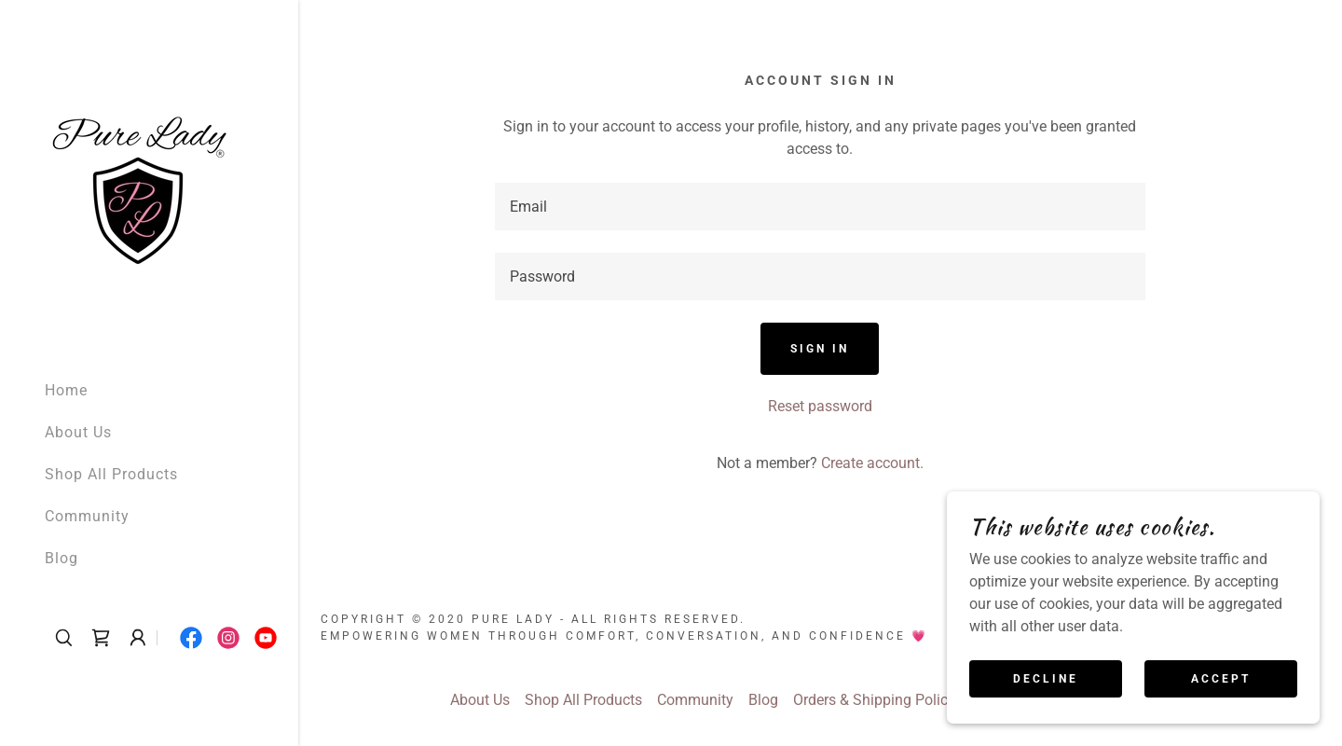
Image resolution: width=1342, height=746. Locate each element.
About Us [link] (78, 432)
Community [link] (87, 516)
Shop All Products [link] (111, 474)
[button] (138, 637)
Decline (1045, 678)
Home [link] (66, 390)
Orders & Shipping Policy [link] (874, 700)
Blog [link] (61, 558)
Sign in (819, 348)
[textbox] (820, 206)
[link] (138, 181)
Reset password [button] (820, 406)
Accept (1221, 678)
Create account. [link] (872, 463)
